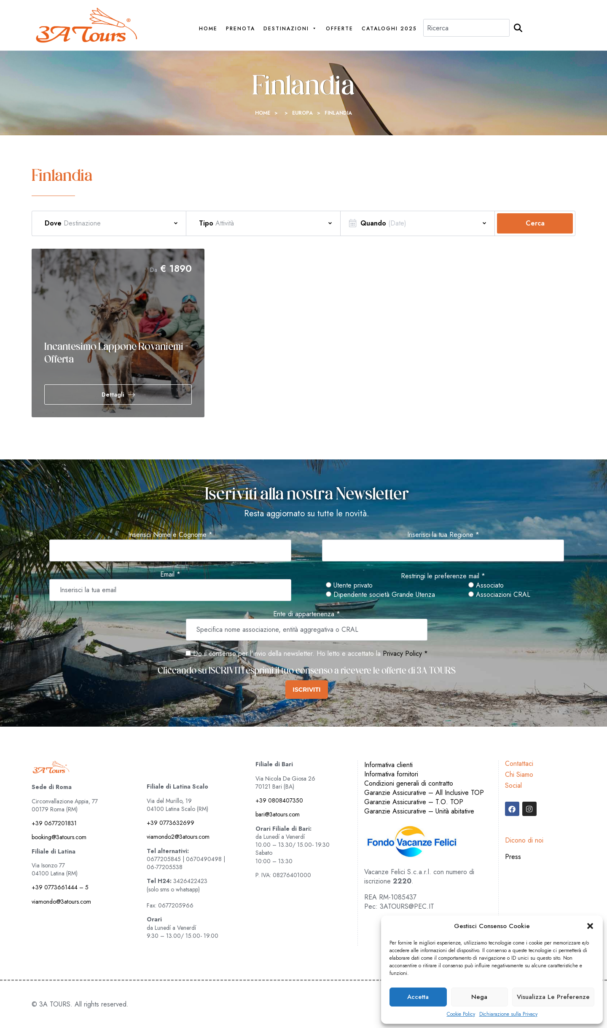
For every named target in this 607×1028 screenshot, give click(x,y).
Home (208, 28)
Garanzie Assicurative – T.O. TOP (413, 802)
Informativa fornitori (391, 774)
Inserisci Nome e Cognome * (170, 534)
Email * (170, 574)
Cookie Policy (461, 1014)
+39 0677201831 (54, 823)
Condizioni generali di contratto (408, 783)
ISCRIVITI (306, 689)
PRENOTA (240, 28)
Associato (486, 585)
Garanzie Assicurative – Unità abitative (419, 811)
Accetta (418, 996)
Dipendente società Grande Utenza (380, 594)
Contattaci (519, 763)
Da (153, 270)
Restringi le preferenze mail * (443, 576)
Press (513, 857)
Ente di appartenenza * (306, 614)
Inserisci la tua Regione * (443, 534)
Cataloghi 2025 (389, 28)
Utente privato (349, 585)
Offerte (339, 28)
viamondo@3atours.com (61, 901)
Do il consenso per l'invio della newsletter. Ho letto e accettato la (283, 653)
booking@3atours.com (59, 837)
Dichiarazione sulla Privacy (508, 1014)
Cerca (535, 223)
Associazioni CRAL (499, 594)
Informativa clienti (388, 765)
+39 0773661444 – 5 (60, 887)
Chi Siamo (519, 774)
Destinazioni (290, 28)
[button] (590, 926)
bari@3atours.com (277, 814)
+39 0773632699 (170, 823)
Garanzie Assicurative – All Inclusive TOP (424, 792)
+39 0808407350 (279, 800)
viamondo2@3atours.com (178, 836)
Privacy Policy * (405, 653)
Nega (479, 996)
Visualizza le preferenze (553, 996)
